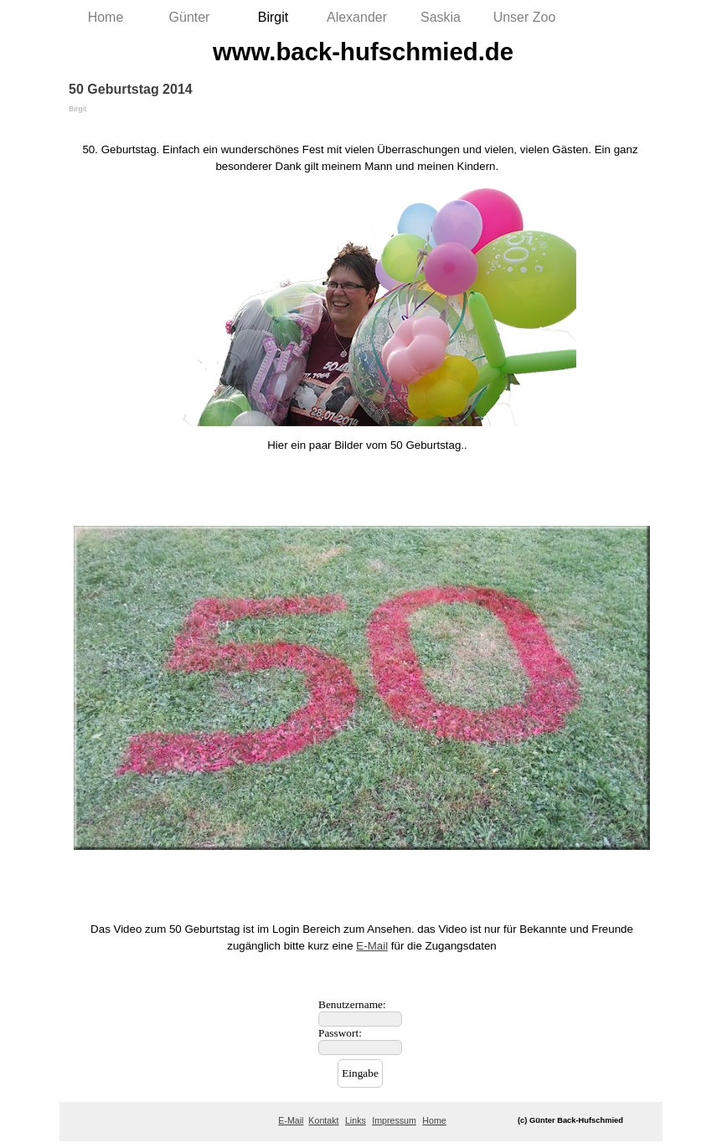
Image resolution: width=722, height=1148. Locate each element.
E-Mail (372, 946)
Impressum (394, 1120)
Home (106, 17)
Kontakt (323, 1120)
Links (355, 1120)
